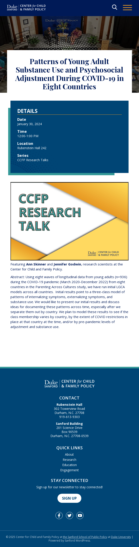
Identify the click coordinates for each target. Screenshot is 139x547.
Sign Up (69, 498)
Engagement (69, 470)
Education (69, 465)
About (69, 454)
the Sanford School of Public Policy (85, 537)
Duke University (121, 537)
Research (69, 459)
